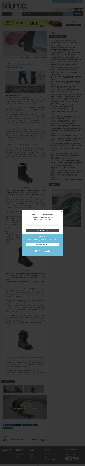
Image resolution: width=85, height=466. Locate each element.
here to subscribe (35, 239)
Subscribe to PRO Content (42, 244)
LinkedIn (47, 251)
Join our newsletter (42, 230)
